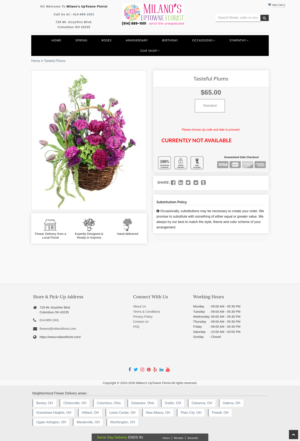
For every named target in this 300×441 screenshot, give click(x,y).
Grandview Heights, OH (53, 412)
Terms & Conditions (146, 311)
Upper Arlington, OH (51, 422)
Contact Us (141, 321)
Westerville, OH (88, 422)
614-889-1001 (83, 14)
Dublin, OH (173, 403)
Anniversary (137, 40)
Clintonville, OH (74, 403)
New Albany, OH (158, 412)
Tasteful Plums (55, 61)
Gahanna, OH (202, 403)
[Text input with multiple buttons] (238, 18)
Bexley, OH (44, 403)
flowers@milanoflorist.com (58, 328)
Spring (81, 40)
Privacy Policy (142, 316)
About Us (139, 306)
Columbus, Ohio (109, 403)
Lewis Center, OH (122, 412)
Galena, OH (231, 403)
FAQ (136, 326)
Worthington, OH (122, 422)
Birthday (170, 40)
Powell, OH (220, 412)
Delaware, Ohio (142, 403)
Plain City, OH (191, 412)
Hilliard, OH (90, 412)
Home (56, 40)
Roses (106, 40)
